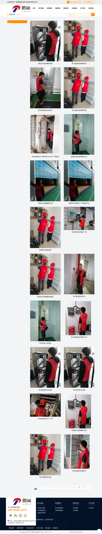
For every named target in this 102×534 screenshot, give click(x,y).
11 (85, 487)
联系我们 (91, 8)
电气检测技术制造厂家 (79, 232)
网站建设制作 (30, 528)
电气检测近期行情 (79, 296)
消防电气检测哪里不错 (45, 203)
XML (42, 532)
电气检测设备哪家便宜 (79, 63)
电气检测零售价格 (45, 477)
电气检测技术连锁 (79, 390)
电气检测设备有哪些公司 (79, 337)
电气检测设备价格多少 (45, 110)
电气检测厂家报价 (45, 343)
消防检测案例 (59, 510)
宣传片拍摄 (40, 528)
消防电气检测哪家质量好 (45, 297)
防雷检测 (49, 8)
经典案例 (74, 8)
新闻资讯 (66, 8)
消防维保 (57, 8)
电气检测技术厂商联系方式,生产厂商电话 (45, 156)
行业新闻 (75, 510)
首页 (34, 8)
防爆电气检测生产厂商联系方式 (79, 203)
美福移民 (55, 528)
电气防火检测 (41, 508)
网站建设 (48, 528)
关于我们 (82, 8)
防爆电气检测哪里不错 (79, 430)
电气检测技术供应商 (45, 390)
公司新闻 (75, 508)
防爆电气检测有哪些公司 (79, 156)
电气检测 (41, 8)
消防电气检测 (41, 513)
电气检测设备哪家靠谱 (79, 110)
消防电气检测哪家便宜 (45, 63)
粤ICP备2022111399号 (76, 532)
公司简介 (91, 508)
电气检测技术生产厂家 (45, 418)
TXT (50, 532)
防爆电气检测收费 (45, 250)
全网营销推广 (20, 528)
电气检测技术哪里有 (79, 471)
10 (79, 487)
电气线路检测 (41, 510)
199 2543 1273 (75, 2)
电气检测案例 (59, 508)
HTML (46, 532)
